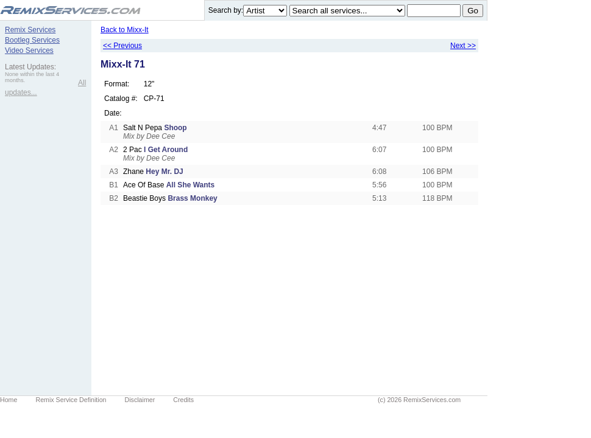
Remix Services (30, 30)
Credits (183, 399)
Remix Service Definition (70, 399)
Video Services (29, 50)
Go (472, 10)
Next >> (463, 45)
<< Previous (122, 45)
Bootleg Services (32, 40)
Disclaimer (140, 399)
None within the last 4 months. (32, 77)
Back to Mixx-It (125, 30)
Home (8, 399)
